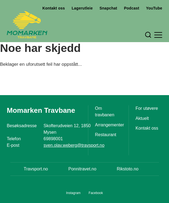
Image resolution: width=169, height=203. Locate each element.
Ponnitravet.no (82, 169)
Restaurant (105, 134)
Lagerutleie (82, 8)
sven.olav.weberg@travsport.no (73, 145)
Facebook (96, 193)
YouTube (154, 8)
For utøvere (147, 108)
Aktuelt (142, 118)
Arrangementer (109, 125)
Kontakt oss (53, 8)
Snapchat (108, 8)
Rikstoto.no (128, 169)
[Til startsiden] (27, 24)
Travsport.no (36, 169)
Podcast (131, 8)
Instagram (73, 193)
